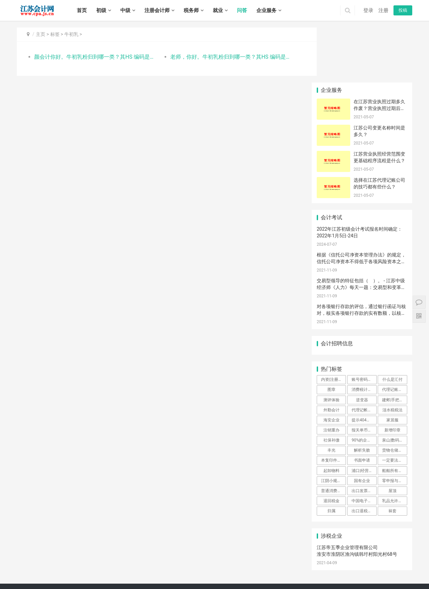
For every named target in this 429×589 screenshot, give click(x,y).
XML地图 (179, 554)
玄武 (142, 564)
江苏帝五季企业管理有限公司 (347, 492)
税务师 (191, 10)
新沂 (390, 564)
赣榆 (260, 571)
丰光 (331, 395)
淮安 (88, 564)
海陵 (166, 578)
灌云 (278, 571)
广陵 (57, 578)
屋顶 (392, 435)
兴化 (193, 578)
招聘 (133, 544)
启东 (215, 571)
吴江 (120, 571)
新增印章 (392, 375)
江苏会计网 (198, 554)
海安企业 (331, 365)
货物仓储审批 (394, 395)
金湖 (359, 571)
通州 (188, 571)
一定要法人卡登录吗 (394, 405)
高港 (175, 578)
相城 (102, 571)
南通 (66, 564)
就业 (218, 10)
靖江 (202, 578)
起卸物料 (331, 415)
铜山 (354, 564)
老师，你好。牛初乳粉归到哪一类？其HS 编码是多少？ (222, 57)
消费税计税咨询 (364, 334)
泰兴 (211, 578)
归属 (331, 456)
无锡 (30, 564)
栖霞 (188, 564)
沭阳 (238, 578)
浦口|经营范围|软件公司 (364, 415)
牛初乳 (71, 34)
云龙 (327, 564)
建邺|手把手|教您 (394, 344)
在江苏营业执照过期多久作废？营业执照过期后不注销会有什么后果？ (379, 53)
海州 (251, 571)
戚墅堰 (37, 571)
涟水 (332, 571)
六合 (219, 564)
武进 (57, 571)
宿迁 (133, 564)
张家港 (140, 571)
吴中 (93, 571)
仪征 (93, 578)
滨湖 (291, 564)
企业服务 (266, 10)
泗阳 (247, 578)
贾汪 (336, 564)
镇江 (115, 564)
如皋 (224, 571)
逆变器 (362, 344)
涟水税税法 (392, 354)
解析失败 (362, 395)
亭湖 (368, 571)
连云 (242, 571)
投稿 (403, 10)
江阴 (300, 564)
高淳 (237, 564)
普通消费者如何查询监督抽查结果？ (333, 435)
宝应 (84, 578)
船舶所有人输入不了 (394, 415)
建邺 (161, 564)
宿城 (220, 578)
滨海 (395, 571)
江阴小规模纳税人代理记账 (333, 425)
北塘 (264, 564)
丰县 (363, 564)
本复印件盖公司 (333, 405)
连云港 (77, 564)
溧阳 (66, 571)
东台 (39, 578)
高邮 (102, 578)
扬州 (106, 564)
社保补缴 (331, 385)
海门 (233, 571)
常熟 (129, 571)
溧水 (228, 564)
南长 (255, 564)
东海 (269, 571)
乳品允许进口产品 (394, 446)
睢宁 (381, 564)
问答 (242, 10)
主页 (40, 34)
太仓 (161, 571)
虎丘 (84, 571)
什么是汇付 (392, 324)
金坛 (75, 571)
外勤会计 (331, 354)
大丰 (48, 578)
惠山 (282, 564)
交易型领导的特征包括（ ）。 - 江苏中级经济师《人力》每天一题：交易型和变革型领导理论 (361, 232)
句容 (156, 578)
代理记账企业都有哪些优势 (394, 334)
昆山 (151, 571)
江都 (75, 578)
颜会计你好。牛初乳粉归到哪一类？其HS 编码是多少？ (92, 57)
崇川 (170, 571)
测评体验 (331, 344)
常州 (48, 564)
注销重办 (331, 375)
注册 (383, 10)
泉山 (345, 564)
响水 (386, 571)
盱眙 (350, 571)
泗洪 (256, 578)
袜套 (392, 456)
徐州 (39, 564)
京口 (111, 578)
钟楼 (26, 571)
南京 (21, 564)
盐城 (97, 564)
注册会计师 (157, 10)
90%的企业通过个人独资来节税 (364, 385)
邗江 (66, 578)
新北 (48, 571)
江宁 (210, 564)
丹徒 (129, 578)
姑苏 (111, 571)
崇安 (246, 564)
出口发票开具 (364, 435)
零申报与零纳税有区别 (394, 425)
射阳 (21, 578)
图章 (331, 334)
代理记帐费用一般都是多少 (364, 354)
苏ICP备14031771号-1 (150, 554)
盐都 (377, 571)
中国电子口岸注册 (364, 446)
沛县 (372, 564)
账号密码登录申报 (364, 324)
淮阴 (314, 571)
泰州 (124, 564)
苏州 (57, 564)
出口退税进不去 (364, 456)
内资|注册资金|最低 (333, 324)
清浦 (323, 571)
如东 (206, 571)
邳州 (399, 564)
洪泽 (341, 571)
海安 (197, 571)
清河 (296, 571)
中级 (125, 10)
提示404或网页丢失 (364, 365)
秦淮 (151, 564)
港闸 (179, 571)
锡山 (273, 564)
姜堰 (184, 578)
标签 (55, 34)
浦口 (179, 564)
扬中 (147, 578)
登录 (368, 10)
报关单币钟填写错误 (364, 375)
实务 (118, 544)
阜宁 (405, 571)
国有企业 (362, 425)
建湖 (30, 578)
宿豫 (229, 578)
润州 (120, 578)
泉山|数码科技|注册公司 (394, 385)
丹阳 (138, 578)
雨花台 (199, 564)
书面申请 (362, 405)
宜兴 (309, 564)
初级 (101, 10)
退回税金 (331, 446)
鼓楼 (170, 564)
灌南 (287, 571)
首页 (82, 10)
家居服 (392, 365)
